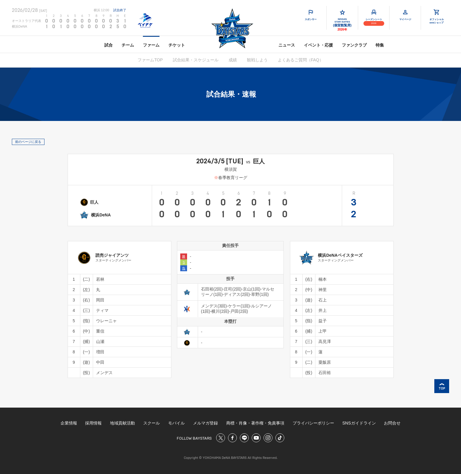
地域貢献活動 (122, 423)
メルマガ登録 (205, 423)
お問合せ (392, 423)
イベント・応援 (318, 45)
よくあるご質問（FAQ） (300, 60)
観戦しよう (257, 60)
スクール (151, 423)
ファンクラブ (354, 45)
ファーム (151, 45)
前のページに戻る (28, 141)
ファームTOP (150, 60)
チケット (176, 45)
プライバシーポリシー (313, 423)
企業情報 (68, 423)
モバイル (176, 423)
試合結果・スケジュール (195, 60)
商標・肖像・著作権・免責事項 (255, 423)
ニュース (286, 45)
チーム (128, 45)
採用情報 (93, 423)
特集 (380, 45)
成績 (233, 60)
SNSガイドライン (359, 423)
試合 (108, 45)
